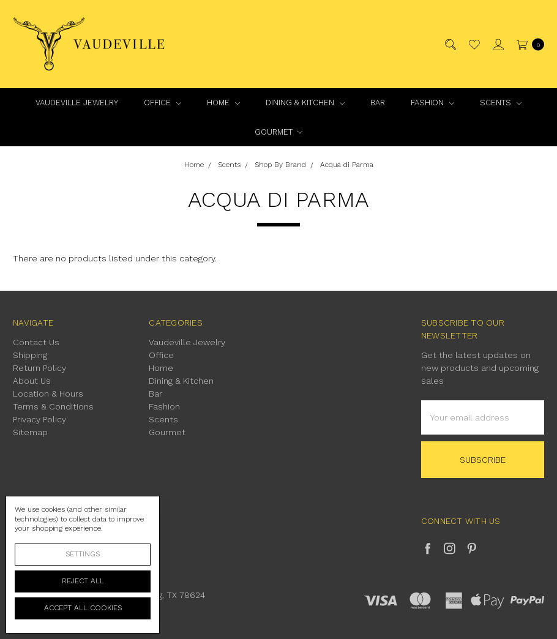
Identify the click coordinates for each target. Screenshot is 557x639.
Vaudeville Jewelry (77, 102)
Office (162, 102)
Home (223, 102)
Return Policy (39, 368)
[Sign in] (497, 44)
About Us (32, 381)
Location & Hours (48, 393)
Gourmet (279, 131)
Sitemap (30, 432)
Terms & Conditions (53, 406)
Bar (377, 102)
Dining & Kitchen (305, 102)
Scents (500, 102)
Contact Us (36, 342)
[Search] (449, 44)
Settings (82, 554)
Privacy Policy (39, 419)
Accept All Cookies (83, 608)
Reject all (83, 581)
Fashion (432, 102)
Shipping (30, 355)
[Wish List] (473, 44)
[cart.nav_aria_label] (527, 44)
